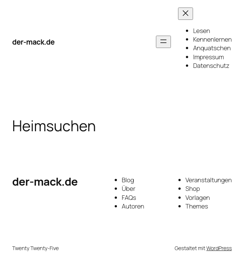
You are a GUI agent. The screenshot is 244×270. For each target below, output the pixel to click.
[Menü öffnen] (163, 42)
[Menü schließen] (185, 14)
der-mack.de (33, 42)
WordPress (219, 248)
